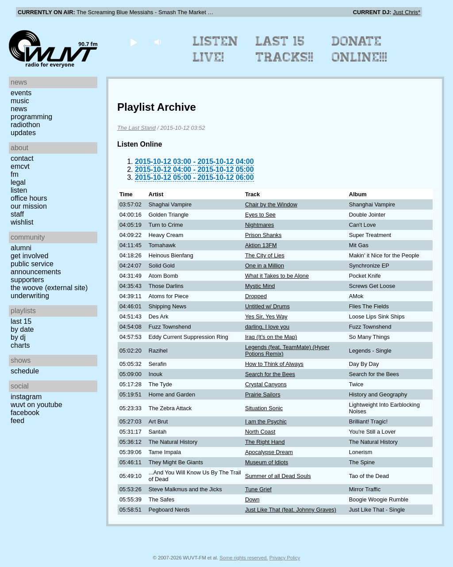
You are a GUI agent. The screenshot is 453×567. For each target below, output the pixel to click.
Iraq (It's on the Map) (271, 337)
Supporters (27, 280)
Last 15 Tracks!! (285, 49)
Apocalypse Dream (269, 452)
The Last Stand (136, 127)
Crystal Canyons (266, 384)
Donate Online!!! (360, 49)
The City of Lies (264, 255)
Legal (18, 182)
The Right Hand (265, 442)
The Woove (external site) (49, 287)
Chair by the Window (271, 204)
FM (15, 174)
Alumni (21, 248)
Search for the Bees (270, 374)
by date (22, 329)
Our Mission (29, 206)
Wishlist (22, 222)
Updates (23, 132)
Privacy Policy (284, 557)
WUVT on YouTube (36, 404)
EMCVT (20, 166)
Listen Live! (215, 49)
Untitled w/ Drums (267, 306)
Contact (22, 158)
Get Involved (29, 256)
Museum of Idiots (266, 462)
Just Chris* (406, 12)
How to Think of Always (274, 364)
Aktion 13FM (261, 245)
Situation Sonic (264, 408)
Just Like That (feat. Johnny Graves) (290, 509)
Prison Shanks (263, 235)
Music (20, 101)
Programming (31, 116)
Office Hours (29, 198)
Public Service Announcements (36, 268)
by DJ (18, 337)
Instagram (26, 396)
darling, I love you (267, 326)
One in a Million (264, 265)
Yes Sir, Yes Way (266, 316)
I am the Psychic (266, 421)
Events (21, 93)
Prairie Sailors (262, 394)
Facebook (25, 412)
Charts (20, 345)
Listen (19, 190)
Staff (17, 214)
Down (252, 499)
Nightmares (259, 224)
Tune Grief (258, 489)
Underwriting (30, 295)
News (19, 109)
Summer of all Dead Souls (278, 476)
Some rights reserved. (243, 557)
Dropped (256, 296)
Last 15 (21, 321)
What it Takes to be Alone (277, 275)
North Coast (260, 431)
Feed (17, 420)
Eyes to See (260, 214)
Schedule (25, 371)
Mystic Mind (260, 286)
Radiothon (25, 124)
